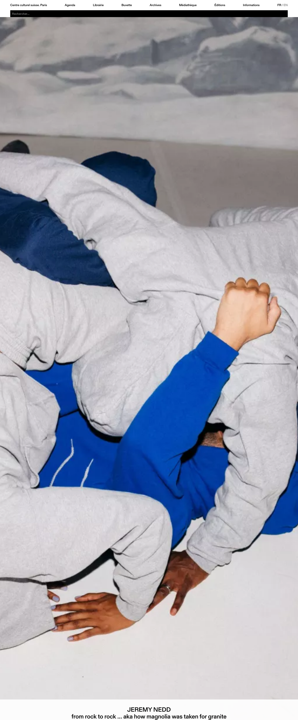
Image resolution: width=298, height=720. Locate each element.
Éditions (219, 5)
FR (279, 5)
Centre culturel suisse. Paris (28, 5)
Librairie (98, 5)
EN (286, 5)
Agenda (70, 5)
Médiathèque (188, 5)
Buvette (126, 5)
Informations (251, 5)
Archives (155, 5)
